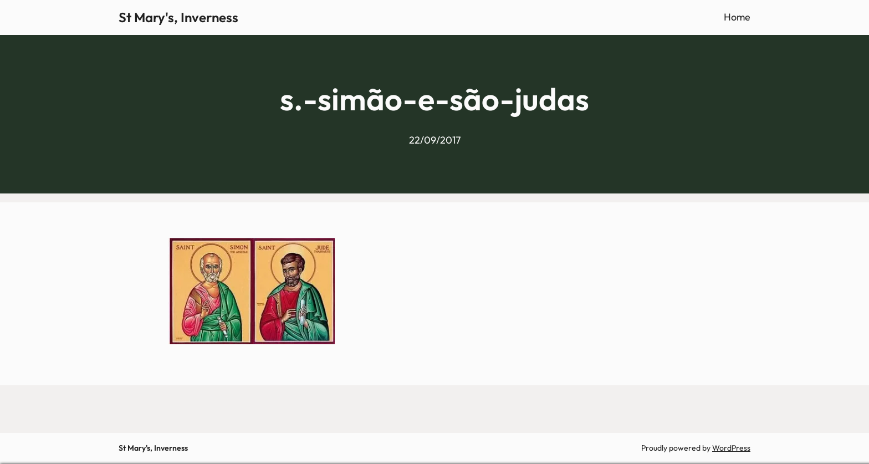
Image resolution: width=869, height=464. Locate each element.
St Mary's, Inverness (178, 17)
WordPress (731, 448)
